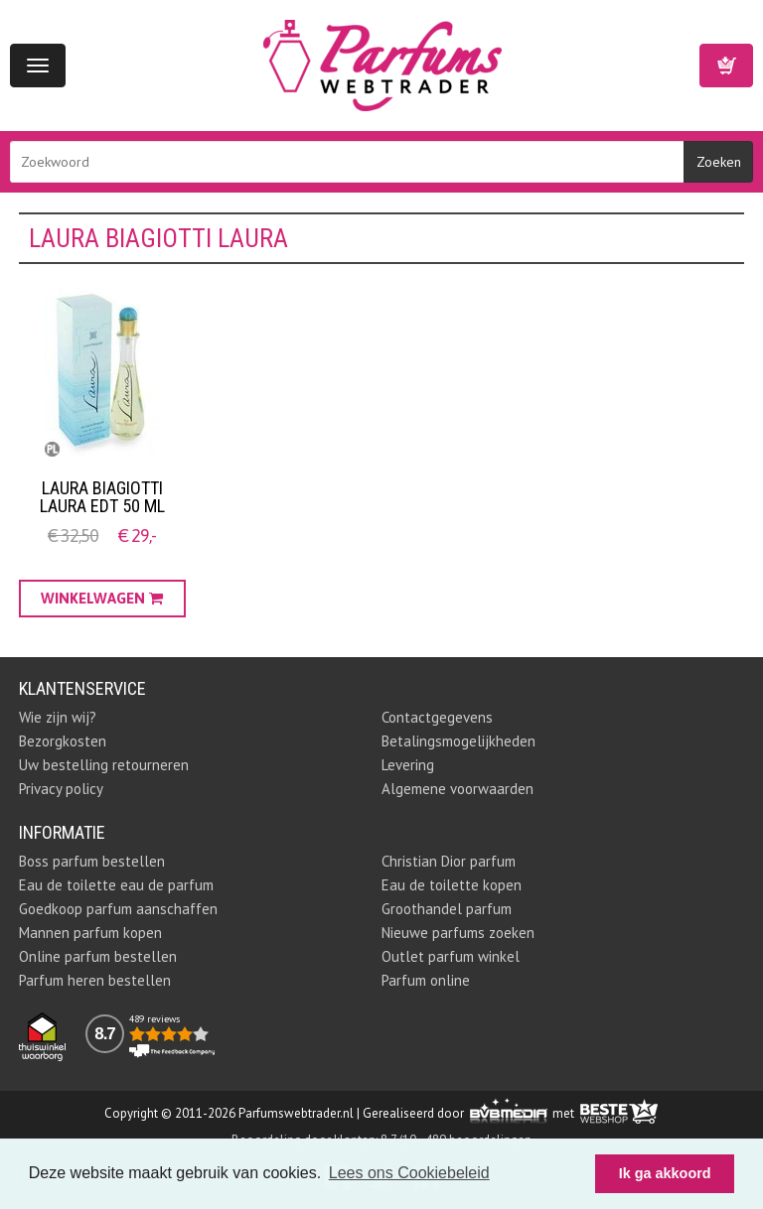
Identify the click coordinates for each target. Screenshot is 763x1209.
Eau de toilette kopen (452, 884)
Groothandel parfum (447, 908)
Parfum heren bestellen (95, 980)
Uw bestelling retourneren (104, 764)
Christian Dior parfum (449, 861)
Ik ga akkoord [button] (665, 1173)
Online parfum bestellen (98, 956)
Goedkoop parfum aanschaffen (118, 908)
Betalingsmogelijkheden (458, 741)
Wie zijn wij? (57, 717)
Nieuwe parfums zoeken (458, 932)
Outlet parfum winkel (451, 956)
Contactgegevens (437, 717)
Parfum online (426, 980)
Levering (408, 764)
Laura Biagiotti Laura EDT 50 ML (102, 496)
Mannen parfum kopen (90, 932)
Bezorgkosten (62, 741)
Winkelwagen (726, 65)
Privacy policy (61, 788)
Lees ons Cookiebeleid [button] (409, 1172)
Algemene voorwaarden (458, 788)
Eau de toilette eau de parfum (116, 884)
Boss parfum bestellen (92, 861)
